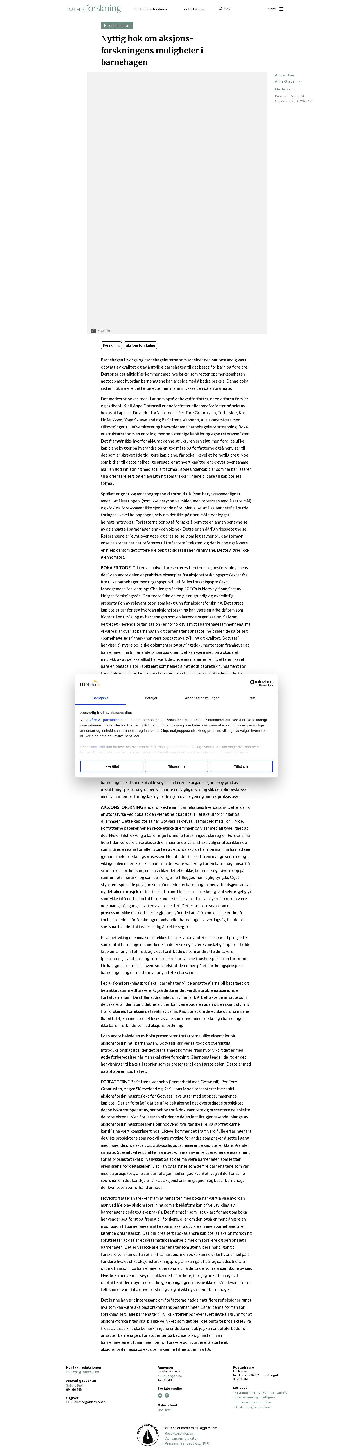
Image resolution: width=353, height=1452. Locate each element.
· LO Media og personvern (252, 1407)
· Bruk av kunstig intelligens (254, 1397)
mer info (98, 747)
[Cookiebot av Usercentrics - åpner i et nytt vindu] (253, 683)
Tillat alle (241, 766)
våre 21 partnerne (105, 720)
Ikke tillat (111, 766)
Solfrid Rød (74, 1385)
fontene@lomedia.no (82, 1371)
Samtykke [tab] (101, 698)
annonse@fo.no (170, 1376)
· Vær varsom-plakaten (180, 1438)
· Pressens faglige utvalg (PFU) (186, 1443)
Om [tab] (252, 698)
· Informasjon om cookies (252, 1402)
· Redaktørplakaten (178, 1433)
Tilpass (176, 766)
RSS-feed (165, 1409)
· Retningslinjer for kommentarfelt (260, 1392)
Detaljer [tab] (151, 698)
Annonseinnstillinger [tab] (202, 698)
